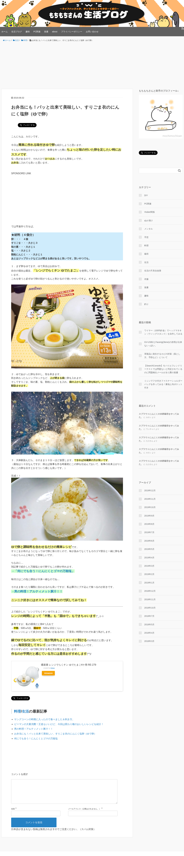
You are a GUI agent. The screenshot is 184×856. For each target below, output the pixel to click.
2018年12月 (150, 591)
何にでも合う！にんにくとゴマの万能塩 (36, 738)
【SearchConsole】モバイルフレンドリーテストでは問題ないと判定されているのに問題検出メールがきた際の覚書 (163, 369)
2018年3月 (149, 641)
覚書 (46, 31)
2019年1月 (149, 582)
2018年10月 (150, 608)
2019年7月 (149, 532)
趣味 (28, 31)
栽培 (146, 254)
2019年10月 (150, 507)
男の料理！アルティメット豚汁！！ (33, 729)
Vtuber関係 (149, 212)
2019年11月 (150, 499)
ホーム (4, 31)
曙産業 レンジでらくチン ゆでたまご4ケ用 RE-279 (68, 664)
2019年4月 (149, 557)
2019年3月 (149, 566)
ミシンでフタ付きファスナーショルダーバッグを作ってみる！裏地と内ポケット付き (163, 384)
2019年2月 (149, 574)
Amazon (49, 673)
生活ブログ (16, 31)
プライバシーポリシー (71, 31)
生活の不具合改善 (152, 270)
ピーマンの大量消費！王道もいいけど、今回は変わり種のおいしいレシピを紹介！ (59, 724)
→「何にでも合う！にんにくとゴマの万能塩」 (43, 571)
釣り (146, 304)
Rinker (52, 668)
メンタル (148, 229)
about (54, 31)
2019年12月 (150, 490)
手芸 (146, 237)
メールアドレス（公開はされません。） (84, 814)
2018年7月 (149, 616)
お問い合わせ (92, 31)
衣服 (146, 279)
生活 (25, 711)
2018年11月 (150, 599)
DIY (146, 195)
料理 (17, 711)
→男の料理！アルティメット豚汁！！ (37, 591)
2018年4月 (149, 633)
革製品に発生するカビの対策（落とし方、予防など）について (162, 355)
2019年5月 (149, 549)
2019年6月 (149, 541)
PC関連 (36, 31)
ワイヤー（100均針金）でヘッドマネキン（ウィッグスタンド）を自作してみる (163, 332)
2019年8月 (149, 524)
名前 (13, 814)
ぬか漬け (148, 220)
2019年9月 (149, 516)
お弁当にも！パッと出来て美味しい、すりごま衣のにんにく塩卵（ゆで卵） (55, 733)
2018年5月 (149, 624)
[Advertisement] (92, 65)
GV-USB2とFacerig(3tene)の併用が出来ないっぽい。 (163, 344)
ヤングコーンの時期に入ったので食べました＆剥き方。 (44, 719)
